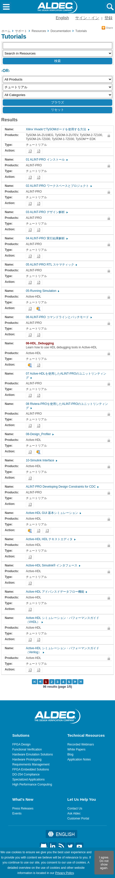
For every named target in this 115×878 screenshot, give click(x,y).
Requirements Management (30, 764)
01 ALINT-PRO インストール (46, 159)
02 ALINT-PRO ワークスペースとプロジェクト (58, 186)
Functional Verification (27, 749)
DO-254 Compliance (26, 774)
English (62, 18)
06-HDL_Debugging (41, 343)
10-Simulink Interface (41, 460)
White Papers (76, 749)
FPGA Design (21, 744)
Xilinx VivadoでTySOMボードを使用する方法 (57, 129)
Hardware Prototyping (26, 759)
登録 (108, 18)
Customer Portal (78, 818)
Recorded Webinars (80, 744)
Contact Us (74, 808)
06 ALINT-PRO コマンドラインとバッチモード (58, 317)
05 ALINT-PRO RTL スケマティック (51, 264)
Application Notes (79, 759)
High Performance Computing (32, 784)
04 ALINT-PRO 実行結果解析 (46, 238)
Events (17, 813)
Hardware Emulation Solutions (32, 754)
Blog (70, 754)
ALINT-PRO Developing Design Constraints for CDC (62, 486)
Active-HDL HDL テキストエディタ (50, 539)
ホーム (6, 31)
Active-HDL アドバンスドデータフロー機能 (56, 591)
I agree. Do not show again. (104, 863)
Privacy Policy (64, 873)
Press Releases (22, 808)
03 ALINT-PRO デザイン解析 (46, 212)
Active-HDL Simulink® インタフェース (53, 565)
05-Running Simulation (42, 291)
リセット (57, 110)
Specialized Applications (28, 779)
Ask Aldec (74, 813)
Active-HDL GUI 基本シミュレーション (53, 513)
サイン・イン (87, 18)
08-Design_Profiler (39, 434)
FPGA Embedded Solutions (30, 769)
